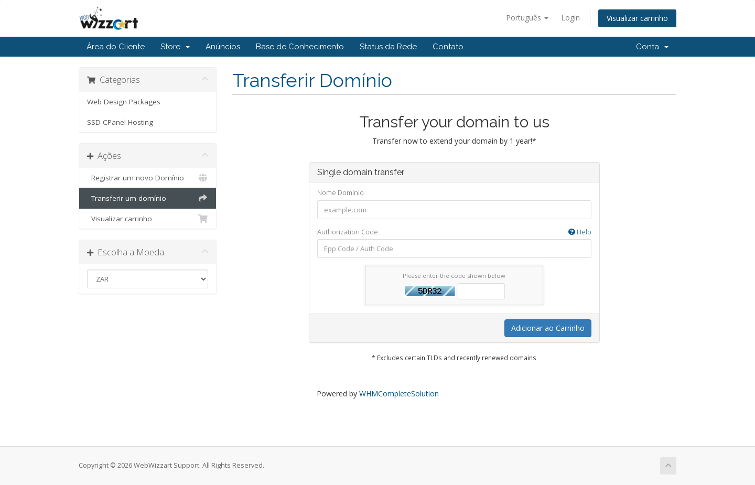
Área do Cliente (116, 46)
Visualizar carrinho (637, 18)
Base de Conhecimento (300, 46)
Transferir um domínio (147, 198)
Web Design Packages (123, 101)
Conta (652, 46)
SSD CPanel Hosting (120, 122)
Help (579, 231)
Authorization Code (454, 232)
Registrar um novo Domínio (147, 177)
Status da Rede (388, 46)
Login (570, 18)
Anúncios (223, 46)
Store (175, 46)
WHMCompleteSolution (399, 393)
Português (527, 18)
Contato (448, 46)
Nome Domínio (340, 192)
